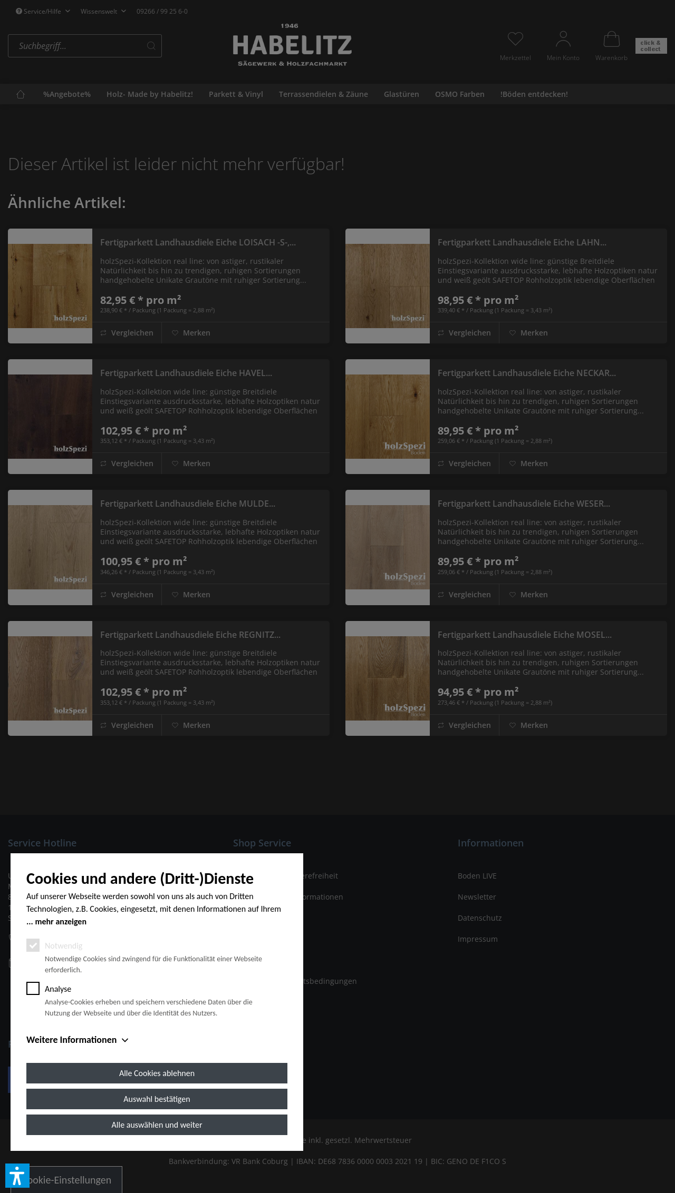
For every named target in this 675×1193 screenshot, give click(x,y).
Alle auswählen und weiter (157, 1125)
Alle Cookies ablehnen (157, 1073)
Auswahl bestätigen (156, 1099)
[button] (17, 1176)
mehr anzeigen (60, 921)
